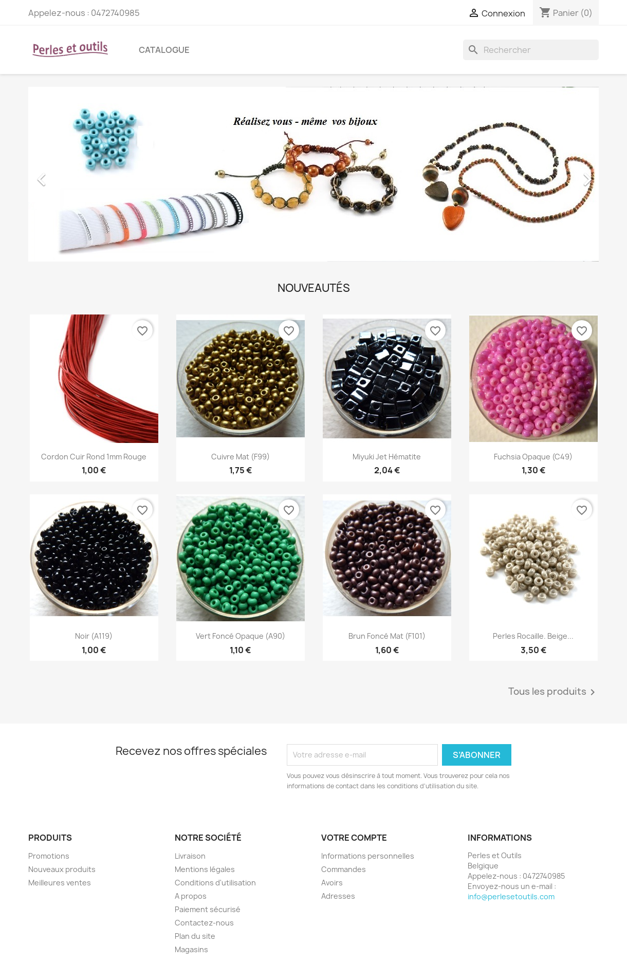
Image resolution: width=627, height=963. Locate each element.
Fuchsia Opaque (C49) (533, 456)
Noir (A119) (94, 636)
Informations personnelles (367, 856)
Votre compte (354, 837)
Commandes (343, 869)
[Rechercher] (531, 50)
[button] (71, 174)
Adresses (338, 896)
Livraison (190, 856)
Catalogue (164, 49)
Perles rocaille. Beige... (533, 636)
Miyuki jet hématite (387, 456)
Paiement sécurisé (208, 909)
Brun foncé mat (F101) (387, 636)
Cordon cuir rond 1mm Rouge (93, 456)
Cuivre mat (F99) (240, 456)
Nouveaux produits (62, 869)
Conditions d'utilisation (215, 882)
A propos (191, 896)
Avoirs (332, 882)
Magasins (191, 949)
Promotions (48, 856)
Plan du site (195, 936)
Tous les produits (553, 692)
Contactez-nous (204, 923)
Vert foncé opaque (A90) (240, 636)
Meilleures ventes (59, 882)
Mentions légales (205, 869)
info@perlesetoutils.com (511, 896)
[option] (313, 174)
